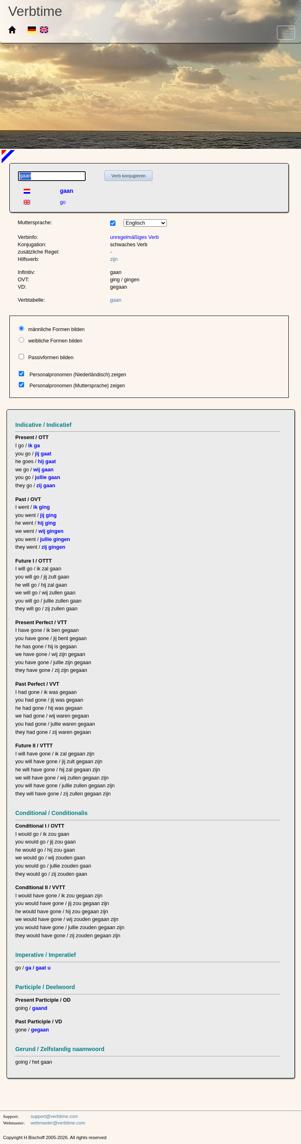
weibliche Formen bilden (55, 341)
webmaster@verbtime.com (58, 1122)
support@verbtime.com (54, 1116)
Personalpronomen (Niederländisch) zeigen (77, 375)
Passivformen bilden (50, 357)
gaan (116, 300)
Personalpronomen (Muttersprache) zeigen (77, 386)
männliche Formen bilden (56, 329)
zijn (114, 259)
